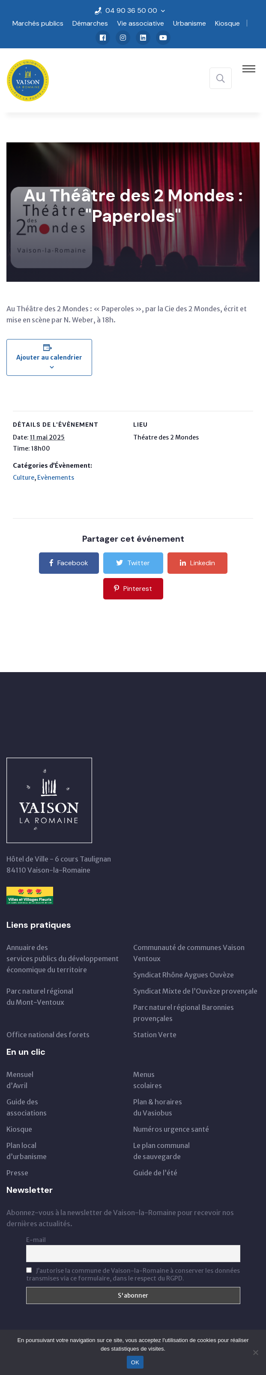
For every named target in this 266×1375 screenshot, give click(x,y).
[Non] (255, 1352)
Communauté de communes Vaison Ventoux (189, 953)
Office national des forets (48, 1034)
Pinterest (133, 588)
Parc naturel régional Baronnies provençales (183, 1013)
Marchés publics (37, 23)
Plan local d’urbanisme (26, 1151)
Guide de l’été (155, 1172)
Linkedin (197, 562)
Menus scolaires (147, 1080)
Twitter (133, 562)
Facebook (69, 562)
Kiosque (227, 23)
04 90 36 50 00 (131, 10)
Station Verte (154, 1034)
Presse (17, 1172)
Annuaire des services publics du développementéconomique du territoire (62, 958)
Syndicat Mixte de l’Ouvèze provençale (195, 991)
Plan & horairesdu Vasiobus (157, 1107)
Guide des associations (26, 1107)
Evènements (55, 477)
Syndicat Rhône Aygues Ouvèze (183, 975)
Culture (23, 477)
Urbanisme (189, 23)
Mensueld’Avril (19, 1080)
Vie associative (140, 23)
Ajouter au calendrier (49, 357)
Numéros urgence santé (171, 1129)
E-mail (36, 1240)
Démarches (90, 23)
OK (135, 1362)
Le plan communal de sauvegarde (161, 1151)
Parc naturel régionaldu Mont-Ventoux (39, 996)
